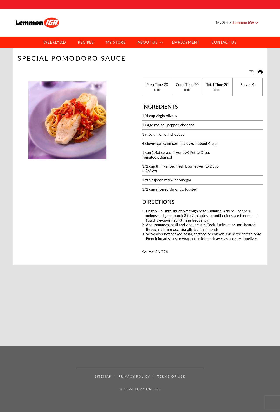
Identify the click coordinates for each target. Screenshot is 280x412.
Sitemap (103, 376)
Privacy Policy (134, 376)
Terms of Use (171, 376)
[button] (245, 22)
